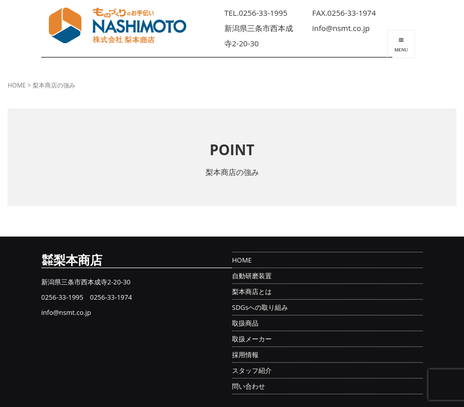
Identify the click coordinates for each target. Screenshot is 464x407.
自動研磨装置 (252, 275)
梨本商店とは (252, 291)
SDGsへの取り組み (260, 307)
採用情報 (245, 354)
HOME (17, 85)
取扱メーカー (252, 338)
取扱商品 (245, 323)
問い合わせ (248, 386)
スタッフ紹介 (252, 370)
